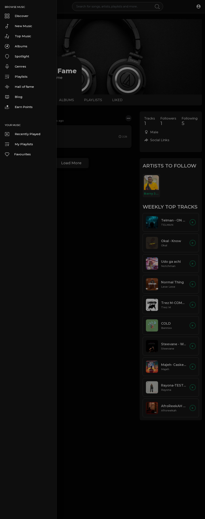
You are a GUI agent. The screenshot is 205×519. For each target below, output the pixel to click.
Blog (13, 97)
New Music (18, 26)
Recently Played (22, 134)
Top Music (18, 36)
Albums (16, 46)
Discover (17, 16)
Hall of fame (19, 87)
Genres (15, 66)
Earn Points (19, 107)
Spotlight (17, 56)
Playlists (16, 76)
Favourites (17, 154)
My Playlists (19, 144)
